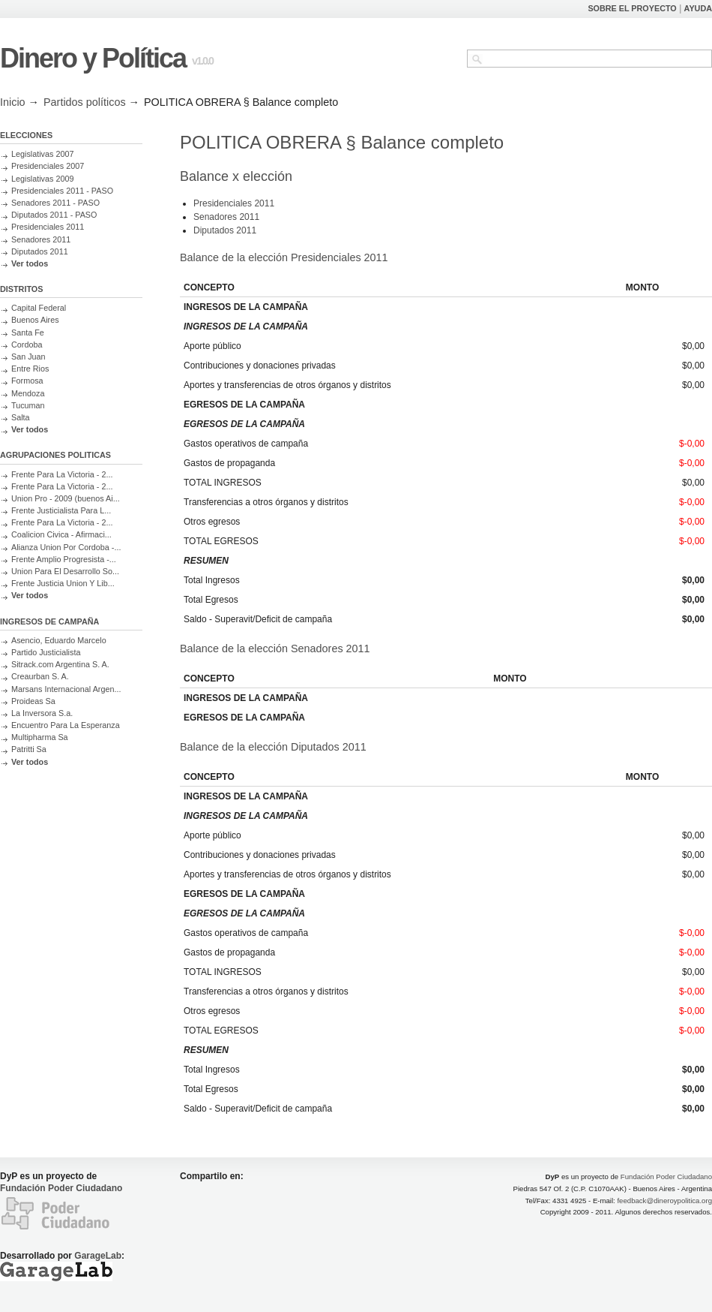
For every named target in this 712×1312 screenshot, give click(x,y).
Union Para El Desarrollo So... (65, 571)
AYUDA (698, 8)
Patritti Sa (28, 749)
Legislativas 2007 (42, 153)
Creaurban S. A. (40, 676)
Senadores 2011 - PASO (55, 202)
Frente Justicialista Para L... (61, 510)
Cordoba (26, 344)
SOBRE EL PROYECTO (632, 8)
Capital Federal (38, 307)
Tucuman (28, 405)
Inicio (12, 102)
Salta (20, 417)
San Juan (28, 356)
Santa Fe (27, 332)
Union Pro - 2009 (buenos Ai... (65, 498)
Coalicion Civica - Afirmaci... (61, 534)
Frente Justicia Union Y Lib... (63, 583)
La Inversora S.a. (42, 713)
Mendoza (27, 393)
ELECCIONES (26, 135)
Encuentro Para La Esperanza (65, 725)
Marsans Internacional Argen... (66, 689)
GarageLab (97, 1255)
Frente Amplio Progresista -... (63, 559)
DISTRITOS (21, 288)
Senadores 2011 (40, 239)
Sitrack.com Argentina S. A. (60, 664)
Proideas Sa (33, 701)
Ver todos (29, 263)
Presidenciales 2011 (47, 226)
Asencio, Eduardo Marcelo (58, 640)
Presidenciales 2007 (47, 165)
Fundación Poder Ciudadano (61, 1188)
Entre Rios (30, 368)
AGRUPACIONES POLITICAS (55, 454)
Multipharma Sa (39, 737)
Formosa (27, 380)
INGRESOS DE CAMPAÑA (49, 621)
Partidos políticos (84, 102)
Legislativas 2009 (42, 178)
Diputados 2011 (39, 251)
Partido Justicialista (45, 652)
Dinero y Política (93, 58)
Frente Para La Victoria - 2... (61, 474)
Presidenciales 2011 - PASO (62, 190)
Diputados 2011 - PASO (54, 214)
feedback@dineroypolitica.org (664, 1200)
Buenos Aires (35, 319)
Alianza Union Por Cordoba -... (66, 547)
